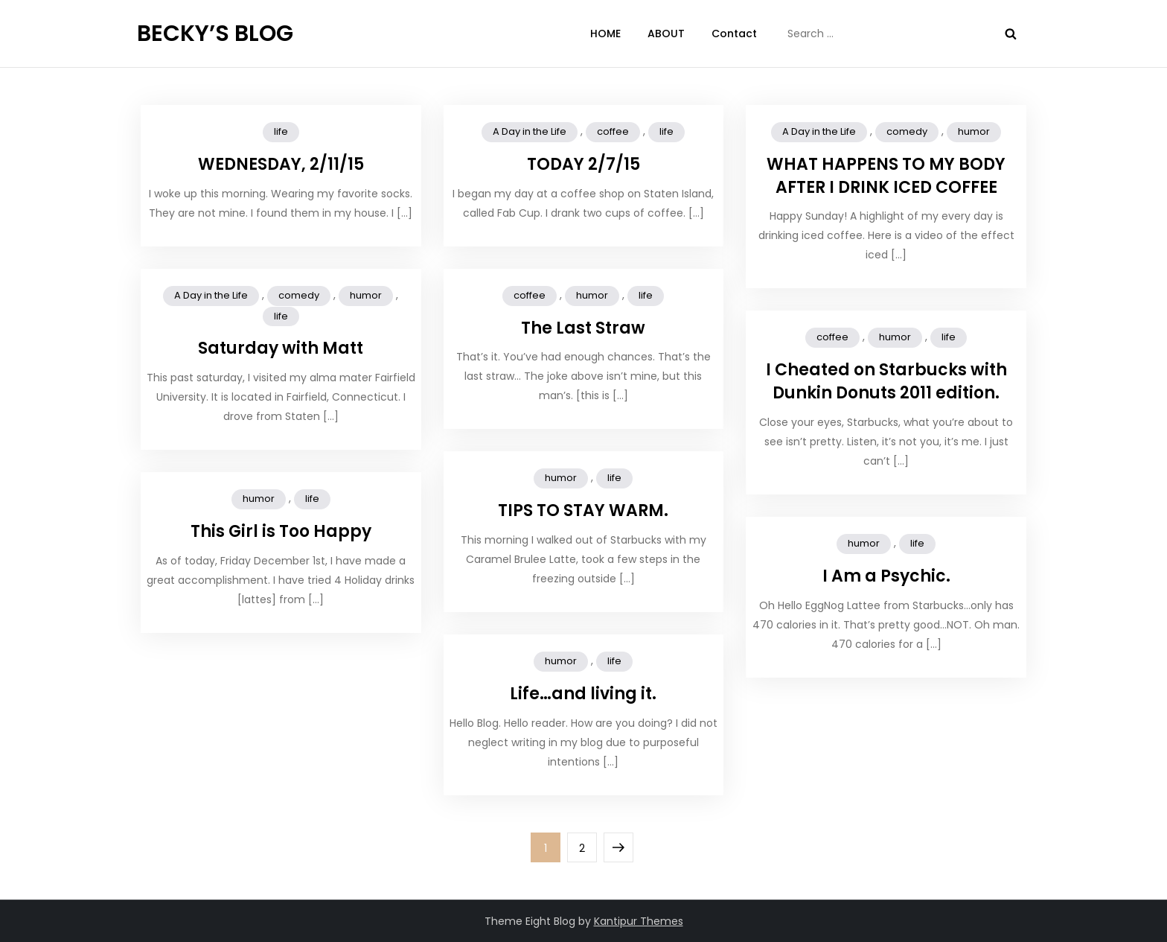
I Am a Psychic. (886, 576)
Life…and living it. (583, 693)
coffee (613, 131)
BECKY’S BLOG (215, 33)
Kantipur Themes (638, 921)
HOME (605, 33)
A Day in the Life (529, 131)
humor (974, 131)
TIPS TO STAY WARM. (583, 510)
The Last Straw (583, 328)
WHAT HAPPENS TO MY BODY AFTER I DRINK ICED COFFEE (886, 176)
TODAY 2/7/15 (583, 164)
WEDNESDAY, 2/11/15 (281, 164)
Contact (734, 33)
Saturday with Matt (280, 348)
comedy (906, 131)
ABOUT (666, 33)
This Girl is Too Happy (281, 531)
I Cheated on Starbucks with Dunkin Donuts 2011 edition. (886, 381)
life (281, 131)
